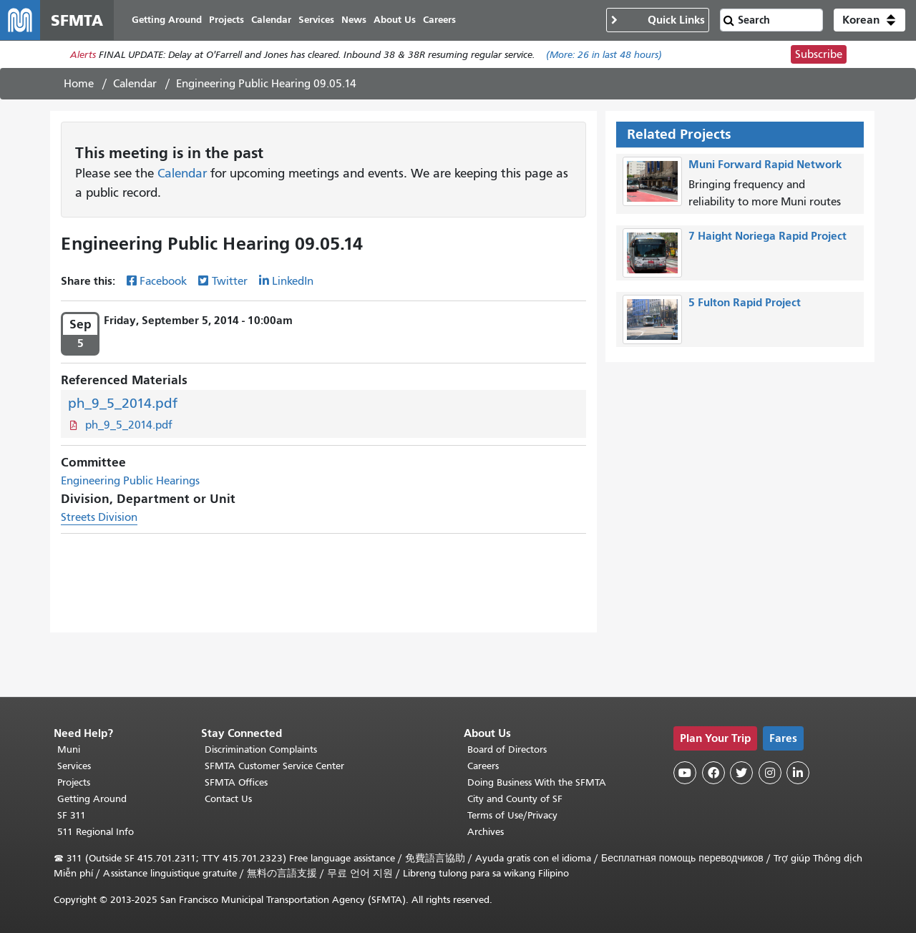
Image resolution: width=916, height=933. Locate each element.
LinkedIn (292, 281)
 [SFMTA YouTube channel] (684, 772)
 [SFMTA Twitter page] (741, 772)
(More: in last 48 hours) (604, 55)
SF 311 (71, 815)
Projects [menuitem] (226, 20)
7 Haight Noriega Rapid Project (767, 236)
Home (79, 83)
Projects (73, 782)
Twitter (230, 281)
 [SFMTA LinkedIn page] (798, 772)
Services (74, 766)
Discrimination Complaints (261, 749)
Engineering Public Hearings (130, 480)
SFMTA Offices (236, 782)
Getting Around (92, 799)
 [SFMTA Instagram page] (770, 772)
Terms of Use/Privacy (512, 815)
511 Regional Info (95, 832)
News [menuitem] (353, 20)
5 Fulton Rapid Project (744, 302)
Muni (68, 749)
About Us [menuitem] (395, 20)
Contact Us (228, 799)
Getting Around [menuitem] (167, 20)
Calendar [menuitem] (271, 20)
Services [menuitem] (316, 20)
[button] (869, 20)
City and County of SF (514, 799)
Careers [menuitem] (439, 20)
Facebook (163, 281)
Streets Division (99, 517)
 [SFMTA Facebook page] (713, 772)
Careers (483, 766)
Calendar (135, 83)
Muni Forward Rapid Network (765, 164)
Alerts (83, 55)
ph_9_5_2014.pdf (122, 403)
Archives (485, 832)
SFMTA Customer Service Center (274, 766)
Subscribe (818, 54)
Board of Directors (507, 749)
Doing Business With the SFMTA (536, 782)
